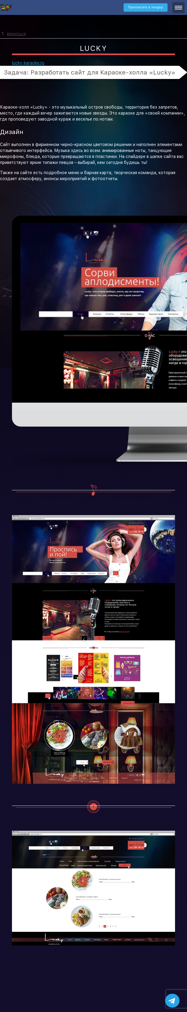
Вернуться (13, 34)
